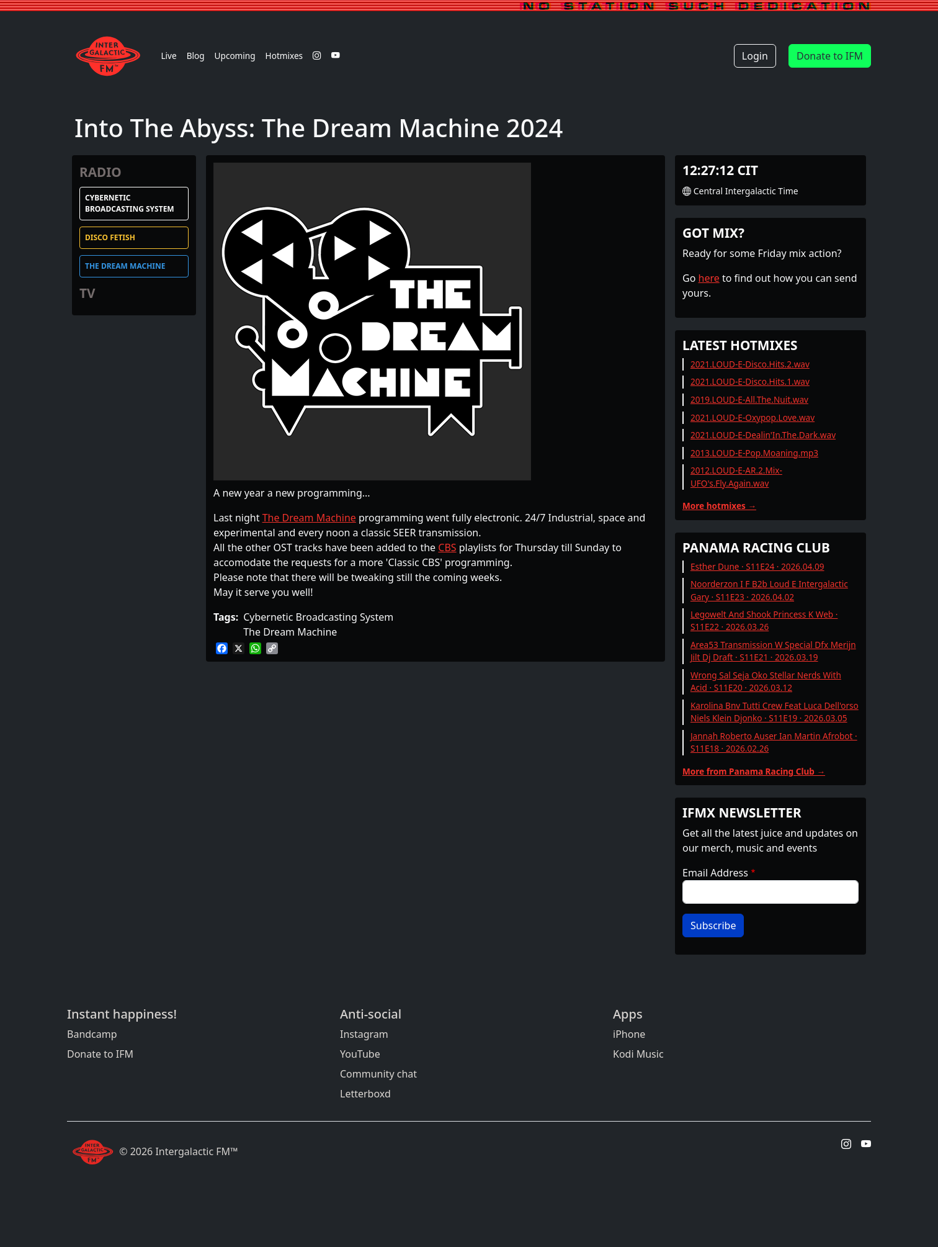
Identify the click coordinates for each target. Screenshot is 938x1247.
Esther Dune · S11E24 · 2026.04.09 (757, 566)
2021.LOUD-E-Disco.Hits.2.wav (750, 364)
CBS (447, 547)
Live (168, 55)
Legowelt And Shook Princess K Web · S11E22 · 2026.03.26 (764, 620)
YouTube (360, 1054)
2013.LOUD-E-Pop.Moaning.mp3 (754, 453)
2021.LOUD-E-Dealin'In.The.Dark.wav (763, 435)
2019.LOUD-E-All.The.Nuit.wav (749, 399)
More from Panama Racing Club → (753, 771)
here (709, 278)
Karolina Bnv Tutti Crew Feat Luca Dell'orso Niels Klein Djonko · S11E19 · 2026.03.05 (774, 712)
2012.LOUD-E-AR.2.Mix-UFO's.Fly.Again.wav (736, 476)
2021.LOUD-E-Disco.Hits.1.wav (750, 381)
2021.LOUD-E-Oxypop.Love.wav (752, 417)
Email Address (715, 873)
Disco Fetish (110, 237)
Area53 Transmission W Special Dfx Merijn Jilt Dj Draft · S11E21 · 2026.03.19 (773, 651)
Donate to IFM (830, 56)
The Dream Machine (125, 266)
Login (755, 56)
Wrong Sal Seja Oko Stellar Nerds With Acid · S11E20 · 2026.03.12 (765, 681)
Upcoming (235, 55)
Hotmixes (284, 55)
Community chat (378, 1074)
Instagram (364, 1034)
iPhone (629, 1034)
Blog (196, 55)
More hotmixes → (719, 505)
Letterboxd (365, 1094)
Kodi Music (638, 1054)
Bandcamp (92, 1034)
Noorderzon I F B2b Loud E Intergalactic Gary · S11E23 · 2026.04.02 (769, 590)
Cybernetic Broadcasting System (129, 203)
